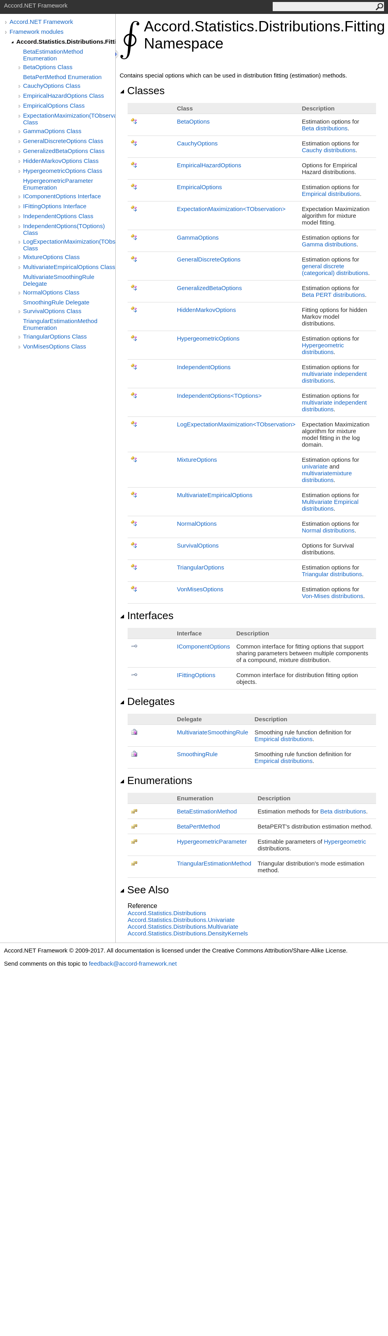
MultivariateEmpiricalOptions (214, 495)
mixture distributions (327, 476)
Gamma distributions (329, 244)
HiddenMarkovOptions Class (61, 160)
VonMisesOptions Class (54, 346)
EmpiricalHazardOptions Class (63, 95)
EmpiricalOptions (199, 187)
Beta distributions (324, 128)
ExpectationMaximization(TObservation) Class (69, 119)
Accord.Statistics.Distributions (167, 913)
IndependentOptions (204, 367)
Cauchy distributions (328, 150)
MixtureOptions (197, 459)
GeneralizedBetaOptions (209, 288)
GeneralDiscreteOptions (209, 259)
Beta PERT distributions (333, 294)
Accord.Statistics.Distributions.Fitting (65, 41)
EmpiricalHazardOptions (209, 165)
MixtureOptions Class (51, 257)
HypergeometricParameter (212, 841)
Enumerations (156, 780)
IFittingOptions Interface (54, 206)
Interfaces (146, 616)
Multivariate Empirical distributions (330, 505)
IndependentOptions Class (58, 216)
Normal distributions (328, 530)
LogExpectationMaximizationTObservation (236, 424)
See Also (144, 890)
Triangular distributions (332, 574)
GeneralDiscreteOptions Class (63, 140)
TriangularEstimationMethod (214, 863)
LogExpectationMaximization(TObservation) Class (69, 245)
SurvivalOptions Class (52, 311)
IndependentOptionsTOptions (219, 395)
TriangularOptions (200, 567)
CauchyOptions (197, 143)
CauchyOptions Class (51, 85)
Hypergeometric (345, 841)
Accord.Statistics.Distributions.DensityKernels (188, 933)
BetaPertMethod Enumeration (62, 77)
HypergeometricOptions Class (62, 170)
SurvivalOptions (198, 545)
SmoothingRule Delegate (56, 302)
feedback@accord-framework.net (133, 963)
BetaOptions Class (47, 67)
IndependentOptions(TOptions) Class (64, 229)
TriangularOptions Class (55, 336)
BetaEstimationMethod (207, 811)
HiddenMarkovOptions (206, 309)
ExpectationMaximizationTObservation (231, 208)
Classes (142, 91)
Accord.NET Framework (41, 21)
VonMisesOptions (200, 589)
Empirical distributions (331, 193)
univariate (315, 466)
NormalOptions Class (51, 292)
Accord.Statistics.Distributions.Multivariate (183, 926)
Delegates (147, 701)
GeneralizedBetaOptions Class (64, 150)
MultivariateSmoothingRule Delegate (58, 280)
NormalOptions (197, 523)
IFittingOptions (196, 675)
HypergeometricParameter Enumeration (58, 184)
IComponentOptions (203, 646)
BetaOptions (193, 121)
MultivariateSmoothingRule (212, 732)
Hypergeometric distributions (323, 348)
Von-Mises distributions (332, 595)
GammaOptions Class (52, 131)
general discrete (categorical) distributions (335, 269)
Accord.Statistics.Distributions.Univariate (181, 919)
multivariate (317, 473)
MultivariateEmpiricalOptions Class (69, 266)
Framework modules (37, 31)
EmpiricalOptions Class (54, 105)
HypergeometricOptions (208, 338)
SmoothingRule (197, 754)
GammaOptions (198, 237)
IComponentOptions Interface (62, 196)
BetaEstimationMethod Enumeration (53, 55)
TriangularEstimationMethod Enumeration (60, 324)
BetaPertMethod (198, 826)
